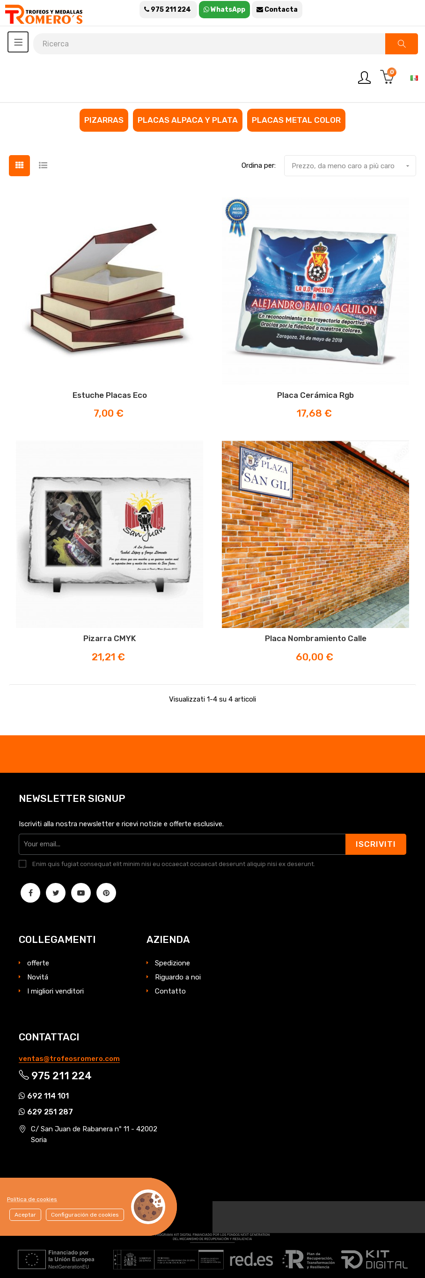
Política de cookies (32, 1199)
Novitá (37, 977)
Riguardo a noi (178, 977)
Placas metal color (296, 120)
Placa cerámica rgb (315, 395)
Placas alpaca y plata (188, 120)
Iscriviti (376, 844)
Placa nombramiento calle (315, 638)
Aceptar (25, 1214)
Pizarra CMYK (109, 638)
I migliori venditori (55, 991)
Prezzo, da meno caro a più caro (354, 166)
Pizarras (104, 120)
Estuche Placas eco (110, 395)
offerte (38, 963)
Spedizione (172, 963)
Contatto (170, 991)
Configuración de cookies (85, 1214)
